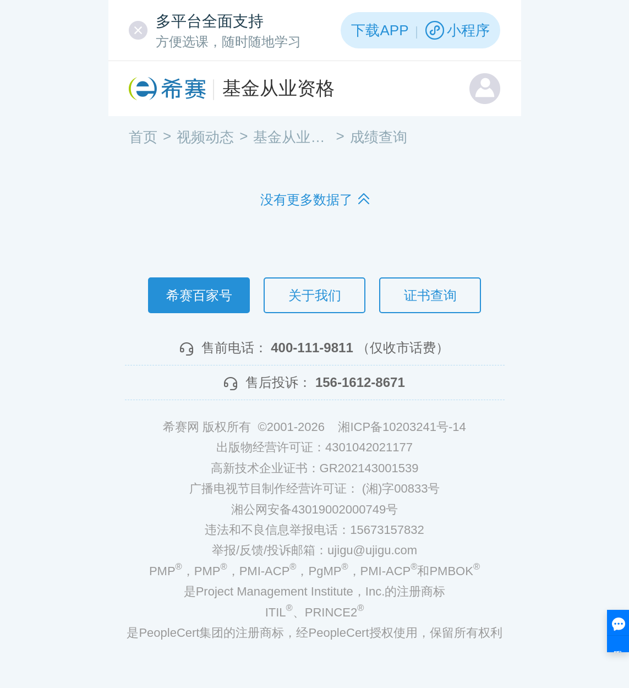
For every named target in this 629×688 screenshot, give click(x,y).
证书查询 (430, 295)
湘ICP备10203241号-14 (402, 427)
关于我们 (314, 295)
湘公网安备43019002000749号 (314, 509)
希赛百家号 (199, 295)
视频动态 (205, 137)
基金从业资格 (278, 88)
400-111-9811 (312, 347)
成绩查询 (378, 137)
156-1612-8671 (360, 382)
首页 (143, 137)
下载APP (379, 30)
